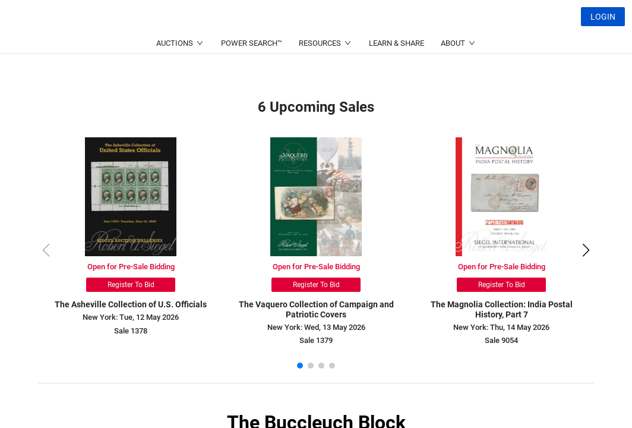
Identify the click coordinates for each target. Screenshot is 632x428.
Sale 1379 (316, 340)
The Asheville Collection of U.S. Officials (131, 304)
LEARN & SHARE (396, 71)
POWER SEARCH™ (251, 71)
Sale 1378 (130, 330)
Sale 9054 (501, 340)
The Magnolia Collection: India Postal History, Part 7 (502, 309)
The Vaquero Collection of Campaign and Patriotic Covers (316, 309)
